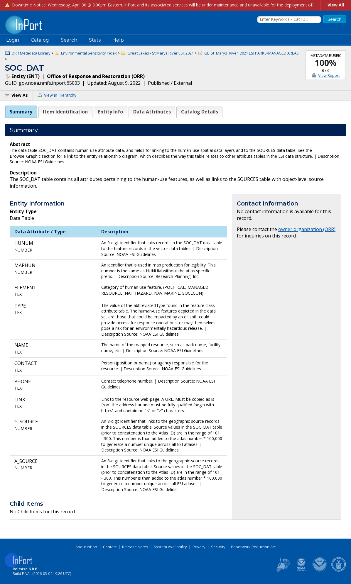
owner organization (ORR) (306, 229)
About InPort (86, 546)
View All (336, 5)
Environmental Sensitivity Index (89, 53)
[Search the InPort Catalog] (289, 19)
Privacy (199, 546)
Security (218, 546)
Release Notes (135, 546)
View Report (329, 75)
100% (325, 62)
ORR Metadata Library (30, 53)
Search (69, 40)
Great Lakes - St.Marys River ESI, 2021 (160, 53)
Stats (95, 40)
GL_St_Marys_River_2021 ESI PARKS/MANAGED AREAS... (252, 53)
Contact (110, 546)
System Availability (170, 546)
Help (118, 40)
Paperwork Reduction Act (253, 546)
